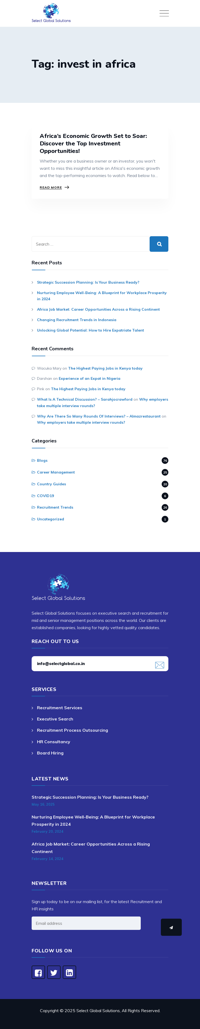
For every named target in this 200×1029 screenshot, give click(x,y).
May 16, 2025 (43, 804)
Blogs (42, 460)
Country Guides (51, 484)
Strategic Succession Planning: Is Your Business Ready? (88, 282)
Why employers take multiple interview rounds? (81, 422)
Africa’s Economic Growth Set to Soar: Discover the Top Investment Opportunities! (93, 143)
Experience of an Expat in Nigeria (89, 378)
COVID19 (45, 495)
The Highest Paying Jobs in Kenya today (105, 368)
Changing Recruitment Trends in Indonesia (76, 319)
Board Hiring (50, 753)
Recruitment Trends (55, 507)
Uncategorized (50, 519)
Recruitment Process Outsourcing (72, 730)
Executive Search (55, 719)
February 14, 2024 (47, 859)
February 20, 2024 (47, 831)
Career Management (56, 472)
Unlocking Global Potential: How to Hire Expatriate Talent (90, 330)
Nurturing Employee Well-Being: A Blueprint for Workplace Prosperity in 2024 (102, 296)
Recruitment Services (59, 707)
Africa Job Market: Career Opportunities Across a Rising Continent (98, 309)
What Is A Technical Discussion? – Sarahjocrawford (84, 399)
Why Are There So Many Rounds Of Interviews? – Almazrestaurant (99, 416)
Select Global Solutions (98, 1010)
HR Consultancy (53, 741)
